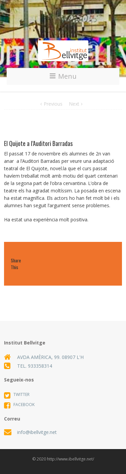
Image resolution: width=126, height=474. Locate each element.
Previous (53, 104)
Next (74, 104)
